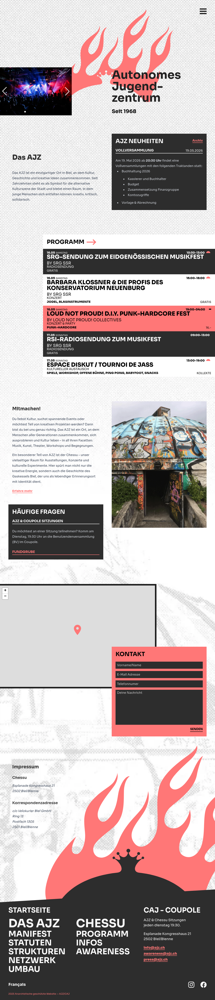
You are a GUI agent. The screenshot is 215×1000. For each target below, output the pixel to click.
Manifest (30, 934)
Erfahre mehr (22, 491)
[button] (77, 630)
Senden (196, 729)
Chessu (100, 923)
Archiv (197, 140)
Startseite (29, 910)
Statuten (30, 943)
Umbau (24, 969)
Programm (102, 934)
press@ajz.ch (156, 959)
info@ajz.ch (154, 947)
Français (17, 984)
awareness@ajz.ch (160, 953)
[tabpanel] (159, 179)
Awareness (103, 951)
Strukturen (36, 951)
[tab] (159, 150)
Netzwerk (32, 960)
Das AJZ (34, 923)
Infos (89, 943)
